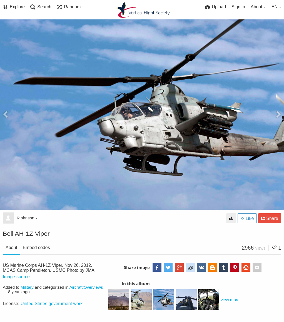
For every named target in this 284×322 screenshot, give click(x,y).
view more (230, 300)
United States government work (52, 303)
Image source (16, 276)
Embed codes (36, 247)
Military (27, 287)
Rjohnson (27, 217)
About (11, 247)
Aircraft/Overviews (86, 287)
